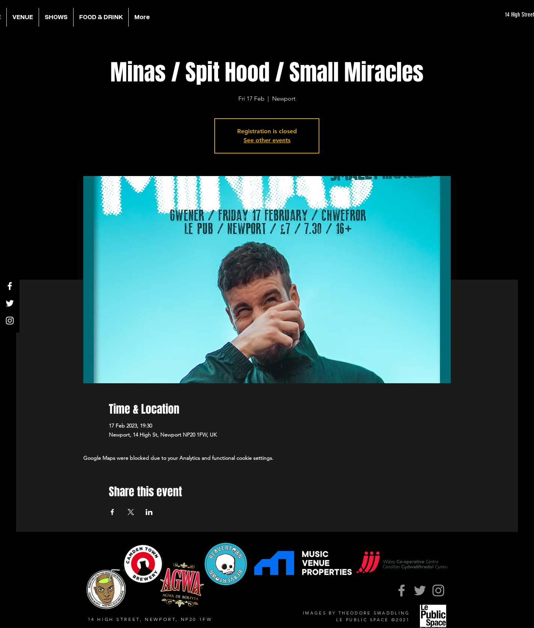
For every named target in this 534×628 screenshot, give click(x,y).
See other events (267, 140)
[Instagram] (10, 320)
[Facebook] (10, 286)
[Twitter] (10, 303)
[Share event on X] (130, 512)
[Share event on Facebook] (112, 512)
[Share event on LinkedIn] (149, 512)
